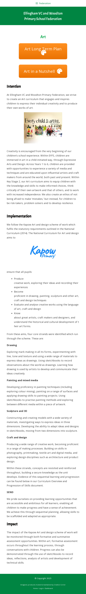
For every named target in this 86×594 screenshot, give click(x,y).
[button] (43, 51)
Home (35, 588)
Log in (41, 588)
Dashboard (49, 588)
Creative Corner (60, 585)
